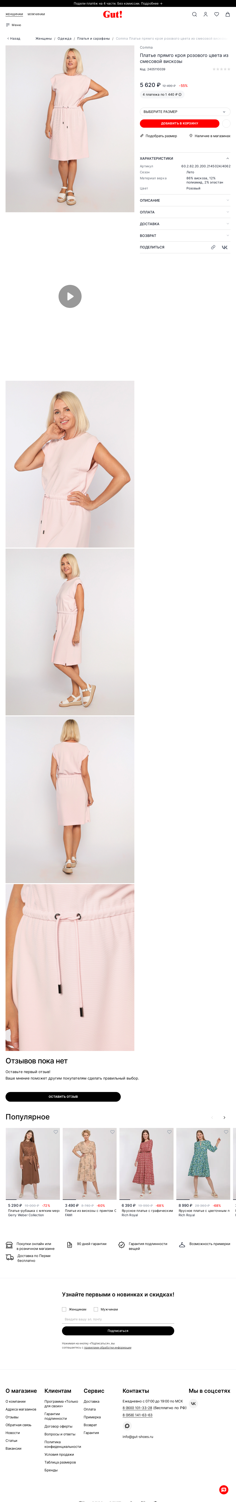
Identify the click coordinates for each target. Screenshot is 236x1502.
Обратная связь (18, 1425)
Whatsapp (222, 1488)
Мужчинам (36, 14)
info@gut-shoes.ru (138, 1437)
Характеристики (156, 158)
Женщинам (14, 14)
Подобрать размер (161, 136)
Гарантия (91, 1433)
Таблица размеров (60, 1462)
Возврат (148, 235)
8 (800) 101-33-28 (137, 1408)
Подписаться (118, 1330)
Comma (146, 47)
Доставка (149, 224)
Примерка (92, 1417)
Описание (150, 200)
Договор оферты (58, 1426)
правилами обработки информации (107, 1347)
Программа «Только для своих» (61, 1403)
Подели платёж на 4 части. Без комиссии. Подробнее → (118, 3)
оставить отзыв (63, 1096)
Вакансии (13, 1448)
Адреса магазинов (21, 1409)
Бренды (51, 1470)
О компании (16, 1401)
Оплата (147, 212)
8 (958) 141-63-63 (138, 1415)
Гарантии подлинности (55, 1416)
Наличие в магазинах (212, 136)
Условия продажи (59, 1454)
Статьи (11, 1441)
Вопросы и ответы (59, 1434)
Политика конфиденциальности (62, 1444)
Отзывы (12, 1417)
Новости (13, 1433)
